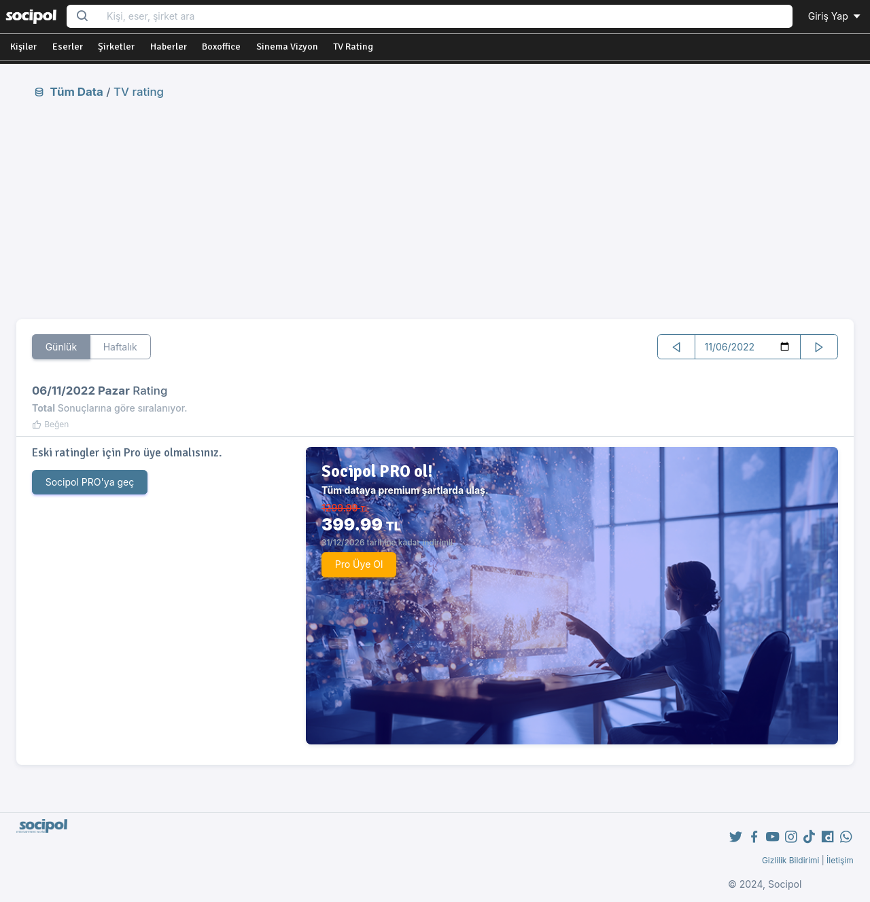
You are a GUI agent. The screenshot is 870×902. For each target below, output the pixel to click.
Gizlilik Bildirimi (791, 860)
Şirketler (116, 46)
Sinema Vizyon (287, 46)
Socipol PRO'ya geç (90, 482)
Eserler (67, 46)
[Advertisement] (435, 208)
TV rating (139, 91)
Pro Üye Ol (359, 564)
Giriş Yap (835, 16)
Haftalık (120, 347)
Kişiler (23, 46)
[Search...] (445, 17)
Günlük (61, 347)
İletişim (840, 860)
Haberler (168, 46)
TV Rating (353, 46)
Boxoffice (221, 46)
